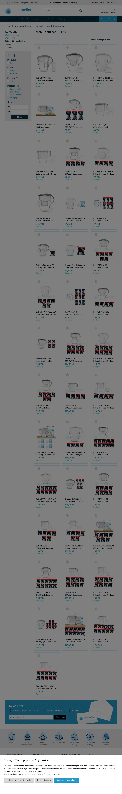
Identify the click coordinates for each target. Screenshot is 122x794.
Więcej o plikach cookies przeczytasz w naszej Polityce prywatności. (32, 774)
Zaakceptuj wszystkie (66, 780)
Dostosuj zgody (44, 780)
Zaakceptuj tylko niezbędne (19, 780)
